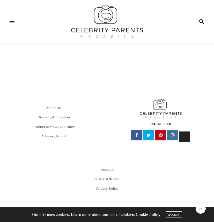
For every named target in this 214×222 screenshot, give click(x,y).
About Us (53, 108)
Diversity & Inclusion (53, 117)
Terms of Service (107, 179)
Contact (107, 169)
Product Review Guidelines (53, 127)
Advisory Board (54, 136)
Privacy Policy (107, 188)
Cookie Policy (148, 214)
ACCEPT (174, 214)
